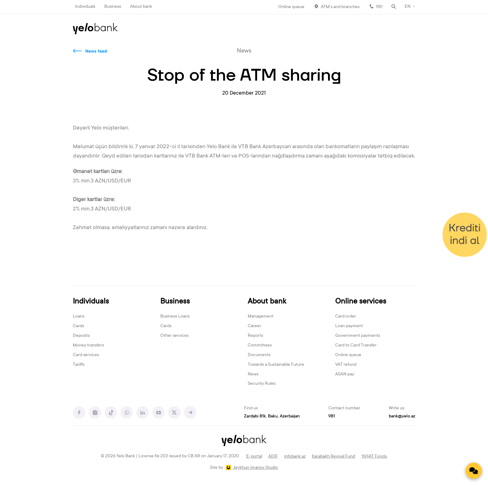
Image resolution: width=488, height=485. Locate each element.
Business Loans (175, 316)
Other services (174, 335)
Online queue (291, 7)
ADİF (273, 456)
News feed (96, 51)
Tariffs (78, 364)
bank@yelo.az (402, 416)
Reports (255, 335)
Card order (345, 316)
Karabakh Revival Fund (333, 456)
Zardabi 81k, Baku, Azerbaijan (272, 416)
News (253, 374)
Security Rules (261, 383)
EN (408, 6)
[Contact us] (474, 471)
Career (254, 326)
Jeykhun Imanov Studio (255, 467)
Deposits (81, 335)
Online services (360, 302)
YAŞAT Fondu (374, 456)
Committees (260, 345)
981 (379, 7)
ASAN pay (344, 374)
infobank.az (295, 456)
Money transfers (88, 345)
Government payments (357, 335)
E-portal (254, 456)
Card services (86, 355)
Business (112, 6)
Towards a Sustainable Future (276, 364)
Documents (259, 355)
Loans (78, 316)
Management (261, 316)
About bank (141, 6)
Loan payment (349, 326)
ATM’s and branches (340, 7)
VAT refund (345, 364)
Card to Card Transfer (356, 345)
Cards (78, 326)
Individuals (85, 6)
